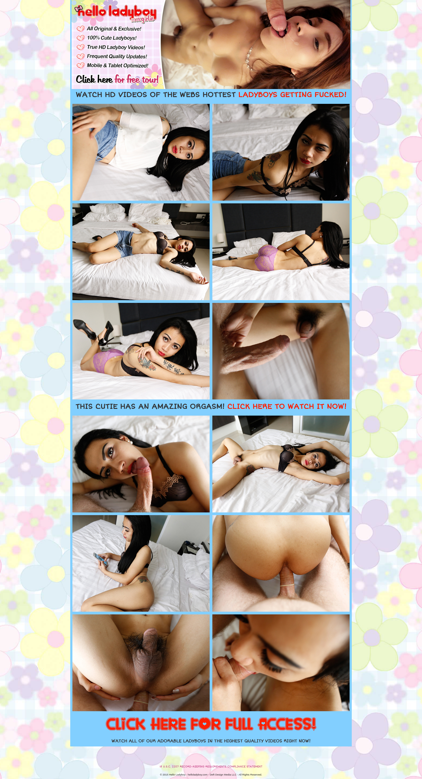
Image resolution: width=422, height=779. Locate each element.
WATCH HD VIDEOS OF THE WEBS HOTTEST (211, 95)
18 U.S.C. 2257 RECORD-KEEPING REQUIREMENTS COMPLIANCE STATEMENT (211, 766)
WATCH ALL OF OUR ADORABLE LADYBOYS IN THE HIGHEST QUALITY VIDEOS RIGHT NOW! (211, 741)
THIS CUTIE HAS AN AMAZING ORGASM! (210, 406)
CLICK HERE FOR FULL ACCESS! (211, 725)
